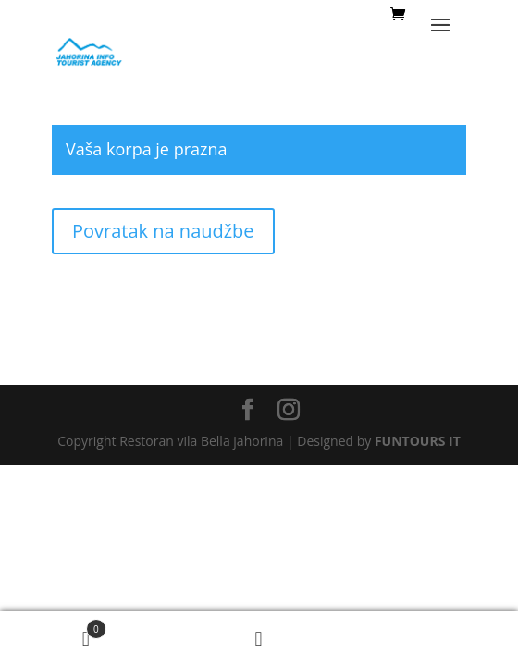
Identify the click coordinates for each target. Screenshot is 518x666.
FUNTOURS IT (418, 441)
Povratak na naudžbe (163, 230)
